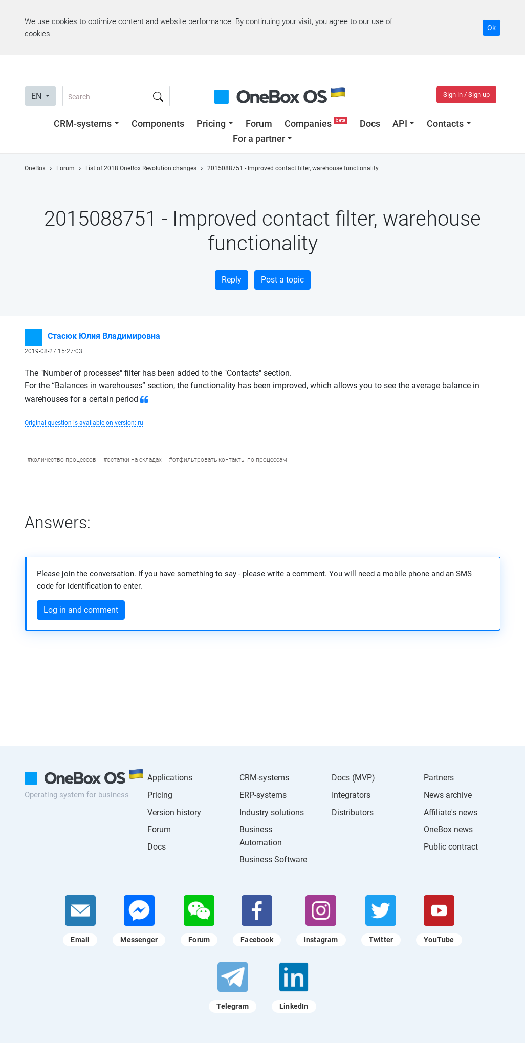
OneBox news (448, 829)
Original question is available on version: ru (84, 422)
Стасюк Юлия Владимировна (104, 336)
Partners (439, 778)
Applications (169, 778)
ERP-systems (263, 795)
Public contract (451, 847)
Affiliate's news (450, 812)
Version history (174, 812)
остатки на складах (134, 459)
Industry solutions (271, 812)
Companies (317, 123)
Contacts (445, 123)
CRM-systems (83, 123)
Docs (370, 123)
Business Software (273, 859)
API (399, 123)
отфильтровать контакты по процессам (229, 459)
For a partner (259, 138)
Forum (259, 123)
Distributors (353, 812)
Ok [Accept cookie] (491, 28)
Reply (232, 280)
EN (37, 96)
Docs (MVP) (353, 778)
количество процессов (63, 459)
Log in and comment (80, 610)
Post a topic (282, 280)
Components (158, 123)
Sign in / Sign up (466, 94)
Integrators (351, 795)
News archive (448, 795)
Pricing (211, 123)
